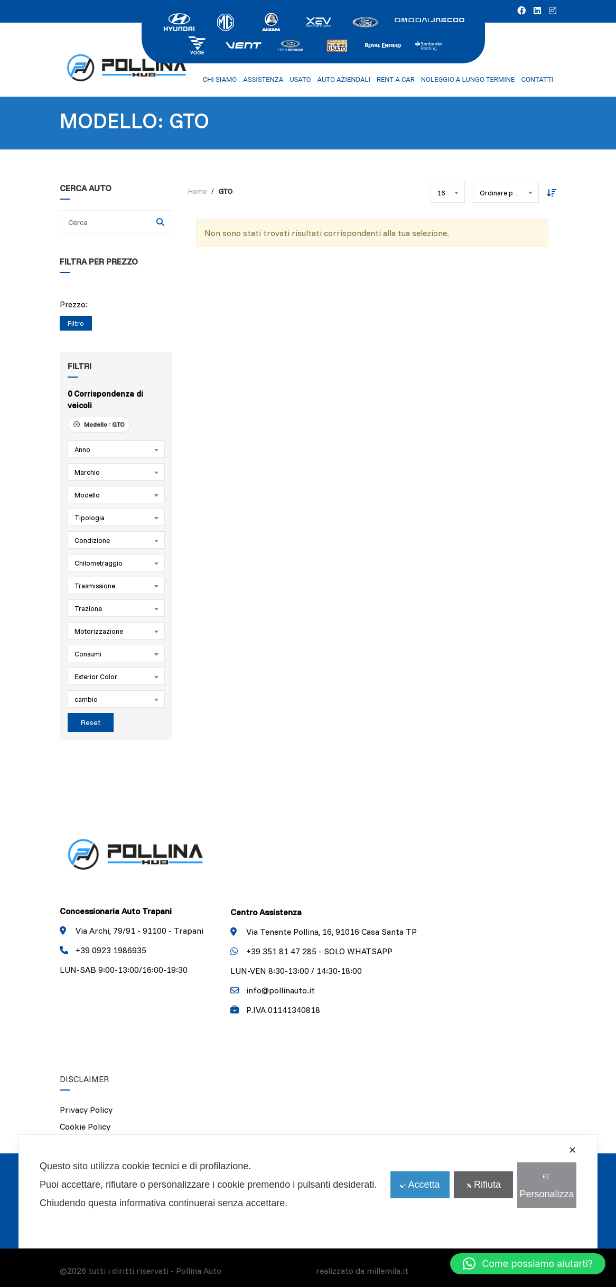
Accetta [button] (420, 1184)
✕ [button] (572, 1150)
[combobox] (116, 449)
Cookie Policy (85, 1126)
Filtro (76, 323)
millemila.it (387, 1270)
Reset (90, 722)
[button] (527, 1263)
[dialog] (308, 1191)
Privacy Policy (86, 1109)
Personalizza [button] (546, 1186)
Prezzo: (74, 304)
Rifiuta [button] (483, 1184)
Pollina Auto (198, 1270)
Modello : (99, 424)
